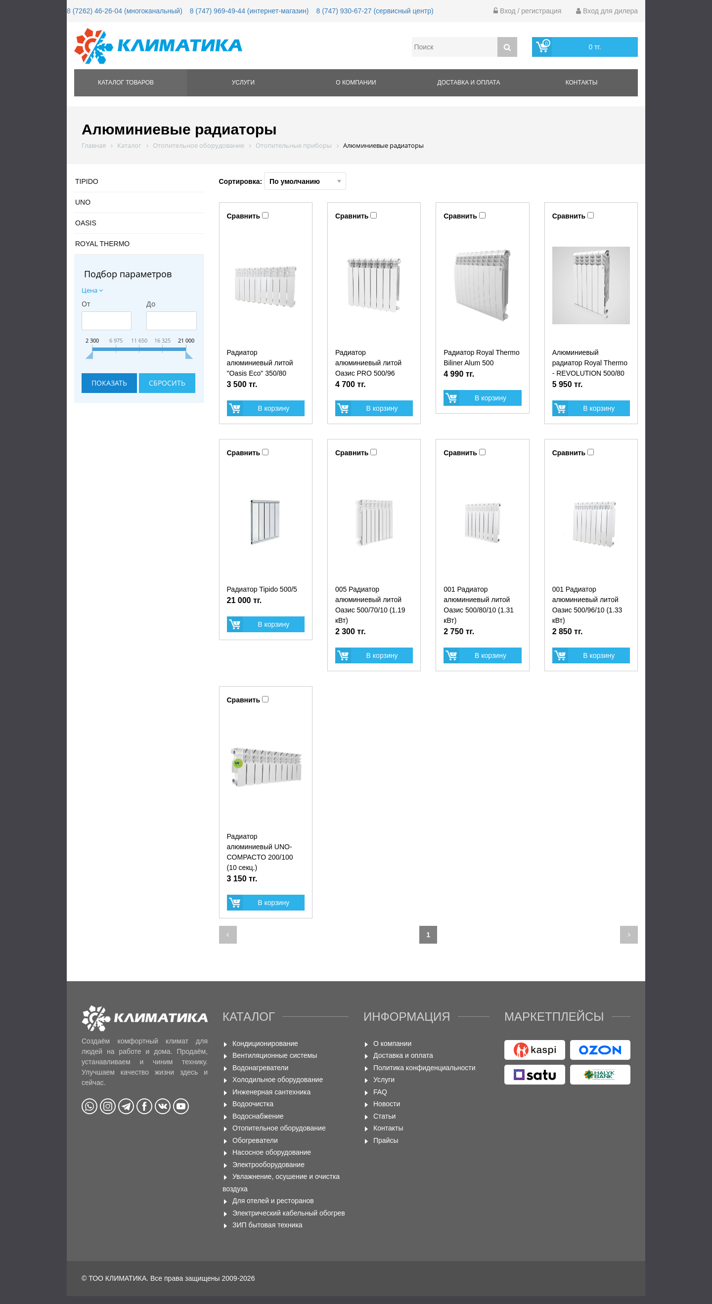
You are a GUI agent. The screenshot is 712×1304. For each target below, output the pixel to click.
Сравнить (244, 216)
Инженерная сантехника (271, 1092)
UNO (82, 202)
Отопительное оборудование (279, 1128)
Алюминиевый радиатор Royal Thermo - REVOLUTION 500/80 (589, 362)
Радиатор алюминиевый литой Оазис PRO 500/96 (368, 362)
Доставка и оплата (469, 82)
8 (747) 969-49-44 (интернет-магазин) (249, 11)
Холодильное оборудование (277, 1080)
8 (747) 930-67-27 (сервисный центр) (374, 11)
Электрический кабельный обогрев (288, 1213)
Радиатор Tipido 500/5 (262, 589)
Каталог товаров (126, 82)
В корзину (273, 408)
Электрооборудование (268, 1165)
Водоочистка (252, 1104)
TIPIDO (86, 181)
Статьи (384, 1116)
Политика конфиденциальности (424, 1068)
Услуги (243, 82)
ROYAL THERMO (102, 244)
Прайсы (386, 1140)
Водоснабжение (258, 1116)
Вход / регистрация (527, 11)
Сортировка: (283, 181)
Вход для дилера (607, 11)
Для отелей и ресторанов (273, 1201)
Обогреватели (255, 1140)
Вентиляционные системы (274, 1055)
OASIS (85, 223)
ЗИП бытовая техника (267, 1225)
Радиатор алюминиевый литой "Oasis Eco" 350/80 (260, 362)
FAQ (380, 1092)
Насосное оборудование (271, 1152)
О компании (356, 82)
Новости (386, 1104)
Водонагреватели (260, 1068)
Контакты (582, 82)
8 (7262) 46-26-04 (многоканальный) (124, 11)
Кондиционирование (265, 1043)
